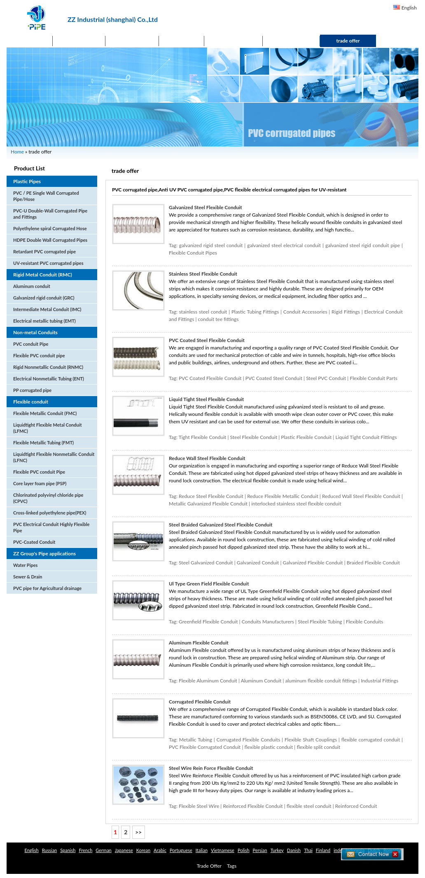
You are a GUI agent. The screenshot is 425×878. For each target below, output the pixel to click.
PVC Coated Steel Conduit (273, 378)
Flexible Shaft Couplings (311, 739)
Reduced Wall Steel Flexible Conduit (361, 496)
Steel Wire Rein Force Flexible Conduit (211, 768)
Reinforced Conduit (356, 806)
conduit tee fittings (218, 319)
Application (233, 41)
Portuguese (181, 850)
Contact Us (291, 41)
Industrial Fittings (379, 680)
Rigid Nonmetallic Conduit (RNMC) (48, 367)
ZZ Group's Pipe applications (44, 553)
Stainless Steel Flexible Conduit (203, 274)
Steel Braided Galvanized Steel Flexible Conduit (221, 525)
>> (138, 832)
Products (79, 41)
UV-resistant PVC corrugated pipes (48, 263)
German (103, 850)
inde (338, 850)
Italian (202, 850)
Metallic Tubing (195, 739)
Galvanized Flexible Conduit (313, 562)
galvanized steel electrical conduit (284, 245)
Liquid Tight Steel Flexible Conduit (206, 399)
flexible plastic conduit (268, 747)
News (181, 41)
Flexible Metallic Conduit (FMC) (45, 413)
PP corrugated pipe (32, 390)
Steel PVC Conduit (326, 378)
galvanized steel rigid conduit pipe (362, 245)
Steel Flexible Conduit (254, 437)
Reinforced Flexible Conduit (253, 806)
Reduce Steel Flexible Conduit (211, 496)
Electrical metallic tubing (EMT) (44, 320)
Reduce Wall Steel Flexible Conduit (207, 458)
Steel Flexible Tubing (320, 621)
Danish (294, 850)
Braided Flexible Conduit (373, 562)
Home (29, 41)
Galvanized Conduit (258, 562)
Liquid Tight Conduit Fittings (366, 437)
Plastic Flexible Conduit (306, 437)
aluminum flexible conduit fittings (321, 680)
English (409, 8)
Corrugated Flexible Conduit (200, 702)
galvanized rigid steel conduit (211, 245)
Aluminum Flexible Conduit (199, 643)
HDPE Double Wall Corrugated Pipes (50, 240)
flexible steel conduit (309, 806)
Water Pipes (25, 565)
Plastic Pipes (27, 181)
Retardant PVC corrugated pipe (44, 251)
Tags (231, 866)
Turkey (277, 850)
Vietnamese (222, 850)
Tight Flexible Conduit (203, 437)
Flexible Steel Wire (199, 806)
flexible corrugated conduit (370, 739)
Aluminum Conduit (261, 680)
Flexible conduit (30, 402)
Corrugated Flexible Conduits (248, 739)
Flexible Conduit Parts (373, 378)
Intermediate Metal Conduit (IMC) (47, 309)
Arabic (160, 850)
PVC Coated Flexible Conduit (210, 378)
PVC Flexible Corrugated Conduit (205, 747)
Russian (49, 850)
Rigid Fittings (346, 312)
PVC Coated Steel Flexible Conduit (207, 340)
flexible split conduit (318, 747)
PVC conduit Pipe (30, 344)
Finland (323, 850)
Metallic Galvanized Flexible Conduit (208, 503)
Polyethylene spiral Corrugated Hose (50, 228)
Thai (308, 850)
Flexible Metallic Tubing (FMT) (43, 442)
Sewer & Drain (27, 576)
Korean (143, 850)
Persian (260, 850)
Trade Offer (209, 866)
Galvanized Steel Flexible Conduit (205, 207)
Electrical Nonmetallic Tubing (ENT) (48, 378)
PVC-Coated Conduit (34, 542)
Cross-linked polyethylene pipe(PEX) (49, 512)
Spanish (67, 850)
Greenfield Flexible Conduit (208, 621)
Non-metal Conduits (35, 332)
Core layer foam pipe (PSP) (39, 483)
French (85, 850)
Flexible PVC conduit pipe (39, 355)
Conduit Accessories (305, 312)
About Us (132, 41)
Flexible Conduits (364, 621)
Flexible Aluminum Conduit (208, 680)
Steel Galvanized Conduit (206, 562)
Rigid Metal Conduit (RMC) (42, 274)
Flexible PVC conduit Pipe (39, 471)
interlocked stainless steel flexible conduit (296, 503)
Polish (244, 850)
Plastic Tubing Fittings (255, 312)
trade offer (348, 41)
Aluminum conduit (31, 286)
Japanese (124, 850)
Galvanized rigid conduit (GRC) (43, 297)
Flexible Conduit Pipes (193, 253)
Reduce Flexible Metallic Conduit (282, 496)
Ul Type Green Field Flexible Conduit (209, 584)
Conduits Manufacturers (268, 621)
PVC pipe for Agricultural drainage (47, 588)
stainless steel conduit (203, 312)
